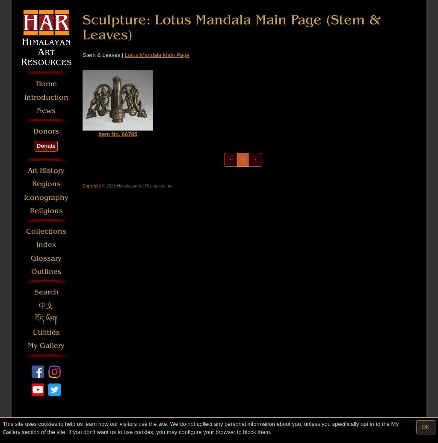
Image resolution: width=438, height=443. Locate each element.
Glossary (46, 258)
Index (46, 245)
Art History (46, 170)
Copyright (92, 186)
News (46, 111)
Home (46, 84)
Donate (46, 146)
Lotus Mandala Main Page (157, 55)
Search (46, 292)
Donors (46, 131)
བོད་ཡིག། (46, 319)
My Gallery (46, 346)
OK (426, 427)
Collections (46, 231)
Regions (46, 184)
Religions (46, 211)
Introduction (46, 97)
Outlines (46, 272)
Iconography (46, 197)
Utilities (46, 332)
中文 (46, 306)
